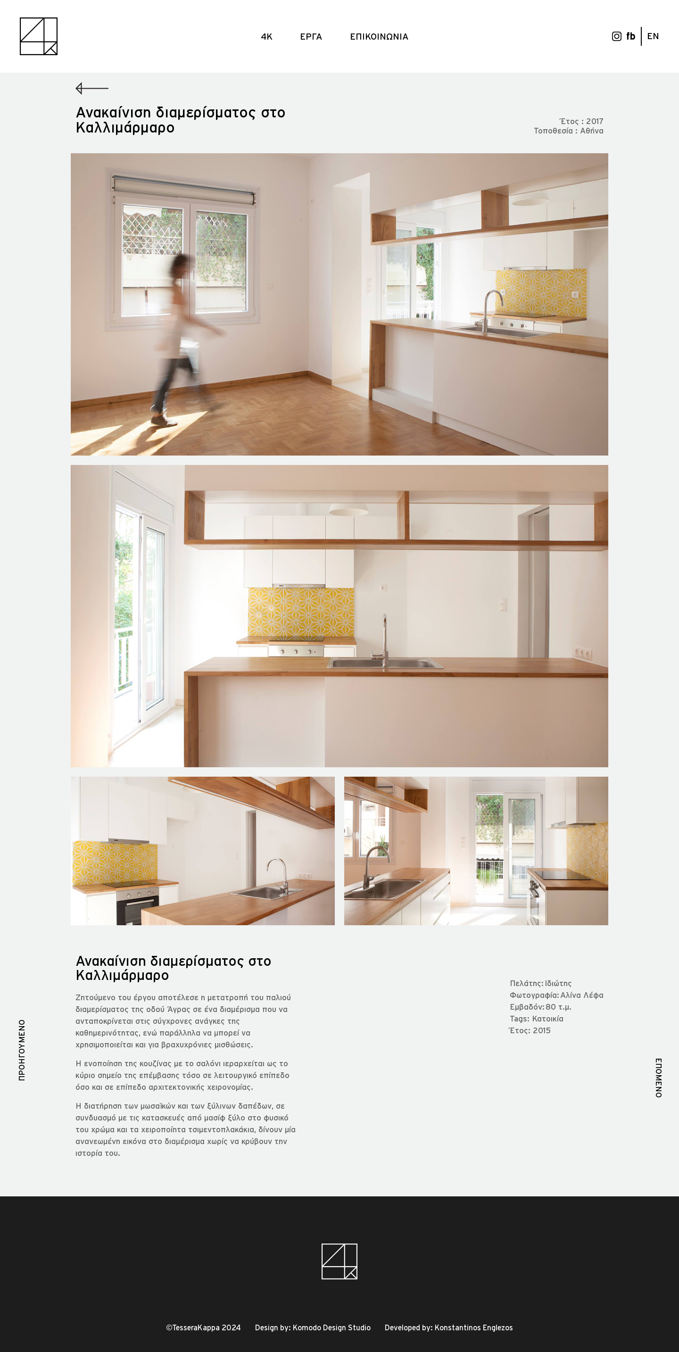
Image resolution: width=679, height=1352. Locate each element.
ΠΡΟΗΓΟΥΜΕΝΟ (21, 1050)
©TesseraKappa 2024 (203, 1327)
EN (653, 36)
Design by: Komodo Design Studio (313, 1327)
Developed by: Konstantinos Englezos (449, 1327)
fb (630, 36)
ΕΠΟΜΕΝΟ (658, 1078)
